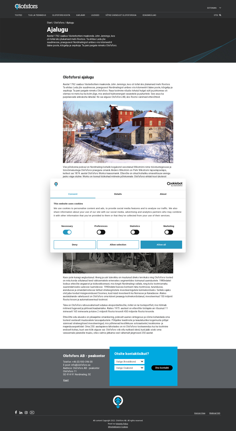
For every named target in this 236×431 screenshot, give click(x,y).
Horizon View (199, 413)
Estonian (214, 8)
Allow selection (118, 244)
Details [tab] (118, 194)
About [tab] (163, 194)
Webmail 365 (214, 413)
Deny (75, 244)
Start (49, 22)
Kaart (66, 380)
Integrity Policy (122, 424)
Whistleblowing (114, 427)
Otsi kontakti (162, 367)
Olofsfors (59, 22)
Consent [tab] (73, 194)
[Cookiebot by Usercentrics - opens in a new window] (169, 184)
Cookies (124, 427)
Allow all (161, 244)
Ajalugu (70, 22)
